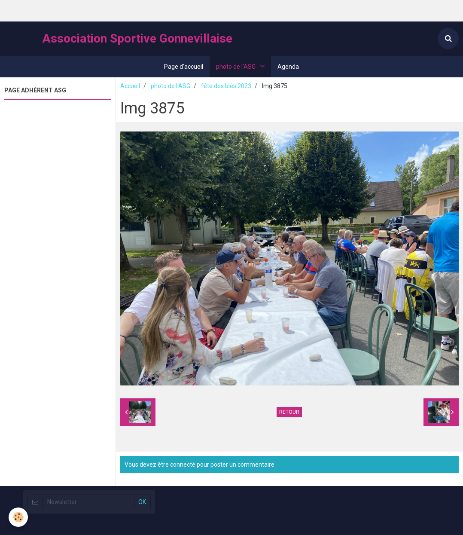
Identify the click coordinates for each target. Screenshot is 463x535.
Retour (289, 412)
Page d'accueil (183, 66)
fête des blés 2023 (226, 86)
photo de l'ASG (236, 66)
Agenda (288, 66)
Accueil (130, 86)
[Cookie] (18, 517)
